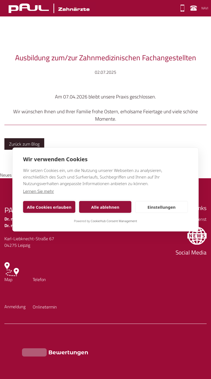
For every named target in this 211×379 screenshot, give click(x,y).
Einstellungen (162, 207)
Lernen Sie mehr (38, 191)
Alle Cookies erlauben (49, 207)
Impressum (14, 353)
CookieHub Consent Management (114, 221)
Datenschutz (39, 353)
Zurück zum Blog (24, 144)
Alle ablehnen (105, 207)
